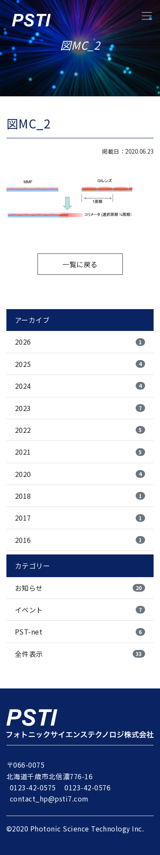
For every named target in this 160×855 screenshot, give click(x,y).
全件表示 (80, 654)
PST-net (80, 631)
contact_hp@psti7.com (49, 798)
